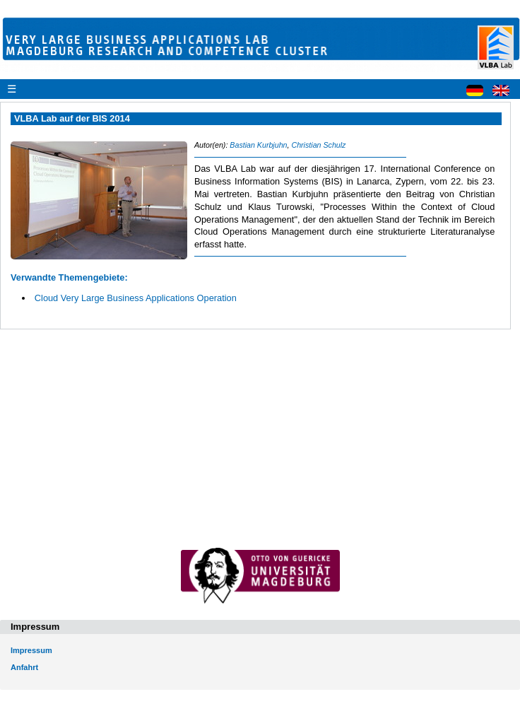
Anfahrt (24, 667)
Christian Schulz (318, 145)
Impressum (31, 650)
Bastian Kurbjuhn (258, 145)
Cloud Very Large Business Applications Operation (136, 298)
